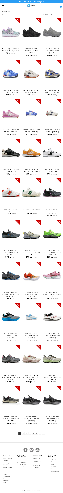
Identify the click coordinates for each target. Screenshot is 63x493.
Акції (9, 11)
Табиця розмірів (7, 467)
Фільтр (4, 14)
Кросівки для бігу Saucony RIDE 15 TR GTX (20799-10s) (52, 419)
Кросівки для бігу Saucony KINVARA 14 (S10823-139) (31, 294)
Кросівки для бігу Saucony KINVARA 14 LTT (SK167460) (31, 336)
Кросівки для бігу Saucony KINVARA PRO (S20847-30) (52, 336)
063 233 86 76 (25, 1)
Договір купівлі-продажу (7, 463)
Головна (4, 11)
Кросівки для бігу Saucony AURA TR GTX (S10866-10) (52, 211)
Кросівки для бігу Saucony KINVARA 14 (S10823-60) (10, 336)
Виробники (37, 458)
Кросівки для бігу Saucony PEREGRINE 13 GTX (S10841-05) (11, 377)
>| (43, 433)
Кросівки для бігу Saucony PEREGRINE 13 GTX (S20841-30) (52, 377)
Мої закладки (53, 469)
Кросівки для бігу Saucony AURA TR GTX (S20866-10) (11, 252)
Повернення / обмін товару (22, 463)
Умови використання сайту (7, 480)
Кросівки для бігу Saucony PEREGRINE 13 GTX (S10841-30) (31, 377)
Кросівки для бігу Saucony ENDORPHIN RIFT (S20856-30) (52, 252)
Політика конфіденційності (8, 475)
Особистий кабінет (53, 460)
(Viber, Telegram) (38, 2)
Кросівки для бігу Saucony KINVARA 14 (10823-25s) (52, 294)
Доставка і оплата (6, 470)
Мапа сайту (22, 467)
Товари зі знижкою (37, 466)
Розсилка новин (54, 471)
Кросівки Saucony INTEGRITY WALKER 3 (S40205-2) (31, 51)
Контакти (21, 460)
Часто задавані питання (7, 459)
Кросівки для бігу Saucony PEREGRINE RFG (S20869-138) (10, 419)
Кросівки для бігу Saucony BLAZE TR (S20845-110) (31, 252)
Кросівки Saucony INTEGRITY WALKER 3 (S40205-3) (52, 51)
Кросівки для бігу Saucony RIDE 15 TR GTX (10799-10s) (31, 419)
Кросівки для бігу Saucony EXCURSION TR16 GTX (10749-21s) (10, 294)
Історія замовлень (53, 465)
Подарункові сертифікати (38, 462)
